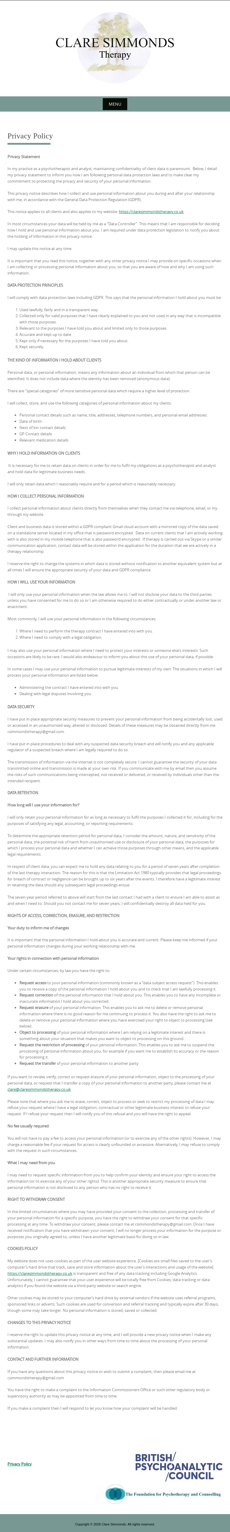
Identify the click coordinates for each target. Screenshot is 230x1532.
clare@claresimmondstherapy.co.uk (39, 1089)
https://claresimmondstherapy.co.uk (151, 211)
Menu (115, 104)
